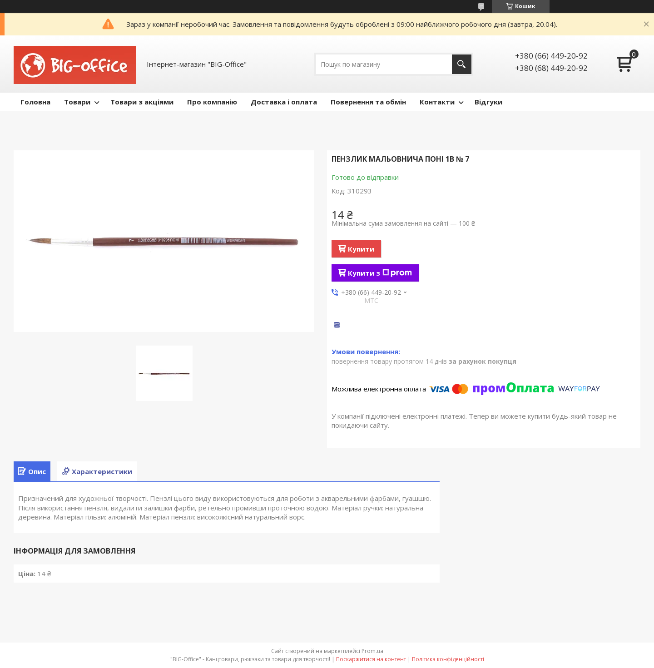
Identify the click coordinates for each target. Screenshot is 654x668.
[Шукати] (461, 64)
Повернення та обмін (368, 101)
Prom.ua (372, 651)
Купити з (380, 272)
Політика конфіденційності (448, 659)
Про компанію (212, 101)
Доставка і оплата (284, 101)
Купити (361, 248)
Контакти (437, 101)
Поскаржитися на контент (371, 659)
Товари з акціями (141, 101)
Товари (77, 101)
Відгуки (488, 101)
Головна (35, 101)
